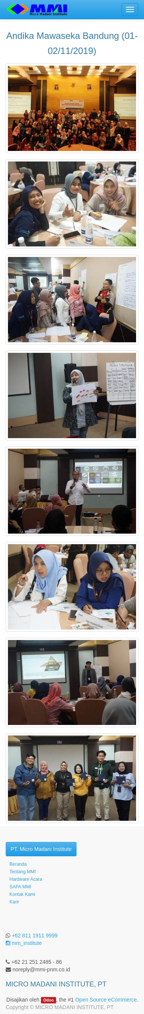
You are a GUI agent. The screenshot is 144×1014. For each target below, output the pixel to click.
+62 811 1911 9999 (35, 935)
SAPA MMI (20, 886)
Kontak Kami (22, 894)
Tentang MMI (22, 871)
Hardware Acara (25, 879)
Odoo (48, 1000)
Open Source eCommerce (106, 1000)
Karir (14, 902)
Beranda (18, 864)
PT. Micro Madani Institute (41, 849)
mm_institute (24, 943)
